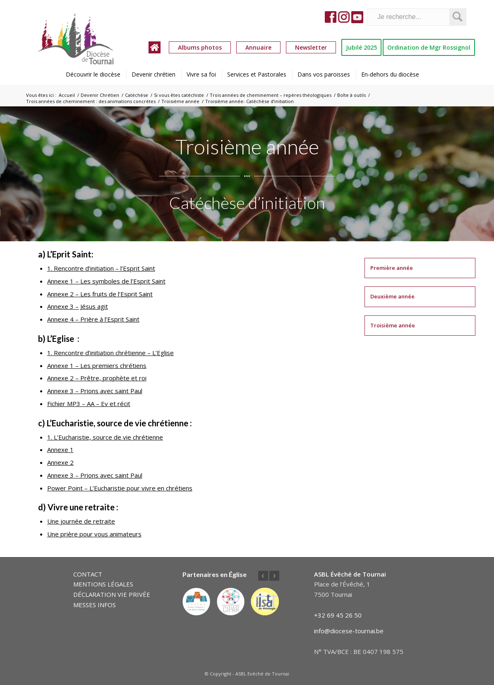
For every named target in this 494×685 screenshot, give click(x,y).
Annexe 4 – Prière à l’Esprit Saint (93, 319)
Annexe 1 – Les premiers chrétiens (96, 365)
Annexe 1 (60, 449)
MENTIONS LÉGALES (103, 584)
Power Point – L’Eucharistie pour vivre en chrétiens (119, 488)
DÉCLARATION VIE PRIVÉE (111, 594)
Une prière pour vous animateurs (94, 534)
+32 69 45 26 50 (338, 615)
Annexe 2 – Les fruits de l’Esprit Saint (100, 294)
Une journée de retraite (81, 521)
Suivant (274, 576)
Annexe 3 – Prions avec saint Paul (94, 391)
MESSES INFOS (94, 605)
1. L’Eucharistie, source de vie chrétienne (105, 437)
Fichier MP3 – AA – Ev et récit (88, 403)
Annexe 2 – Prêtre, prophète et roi (96, 378)
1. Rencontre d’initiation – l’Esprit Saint (101, 268)
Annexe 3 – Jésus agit (77, 306)
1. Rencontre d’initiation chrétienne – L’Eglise (110, 353)
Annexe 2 (60, 462)
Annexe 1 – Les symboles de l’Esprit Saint (106, 281)
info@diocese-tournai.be (349, 631)
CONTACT (87, 574)
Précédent (263, 576)
